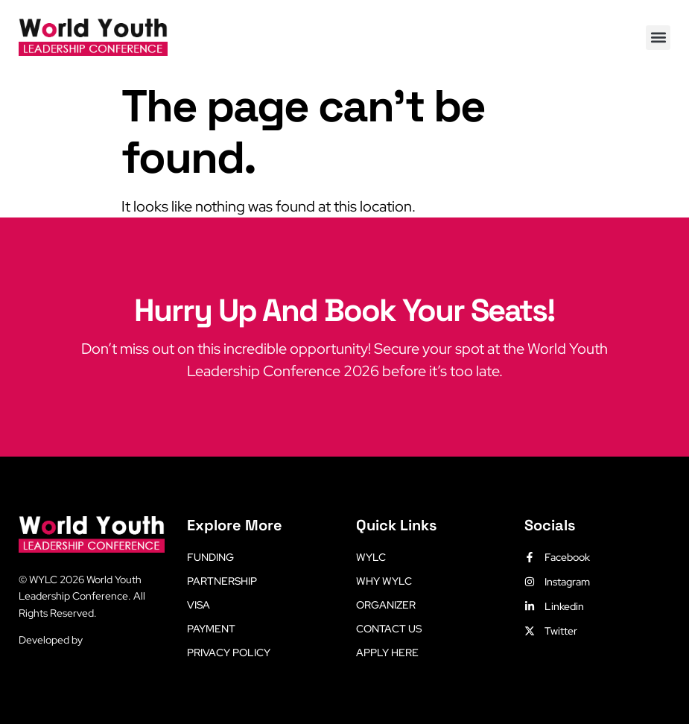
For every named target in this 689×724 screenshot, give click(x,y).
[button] (658, 37)
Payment (211, 628)
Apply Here (387, 652)
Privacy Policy (228, 652)
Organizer (386, 605)
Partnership (222, 581)
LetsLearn (108, 640)
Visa (198, 605)
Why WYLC (384, 581)
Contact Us (389, 628)
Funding (210, 557)
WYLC (371, 557)
